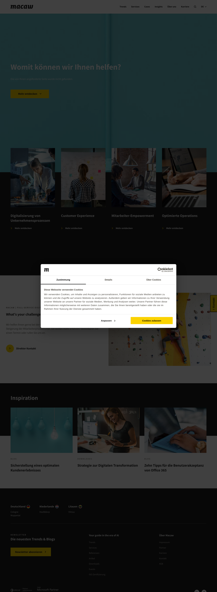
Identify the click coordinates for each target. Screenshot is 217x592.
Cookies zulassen (151, 320)
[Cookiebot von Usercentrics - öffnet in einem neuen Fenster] (160, 270)
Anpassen (108, 320)
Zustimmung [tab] (63, 280)
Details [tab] (108, 280)
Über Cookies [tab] (153, 280)
